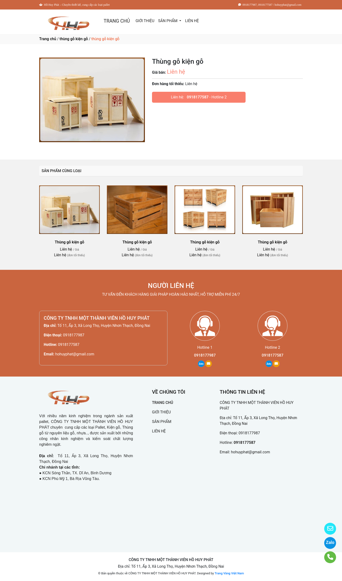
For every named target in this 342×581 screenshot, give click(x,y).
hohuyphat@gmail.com (74, 354)
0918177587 (198, 97)
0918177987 (73, 335)
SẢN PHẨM (168, 21)
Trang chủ (47, 39)
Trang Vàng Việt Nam (229, 573)
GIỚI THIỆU (145, 21)
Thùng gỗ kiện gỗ (69, 242)
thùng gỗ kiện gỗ (74, 39)
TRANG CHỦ (117, 21)
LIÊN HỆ (192, 21)
